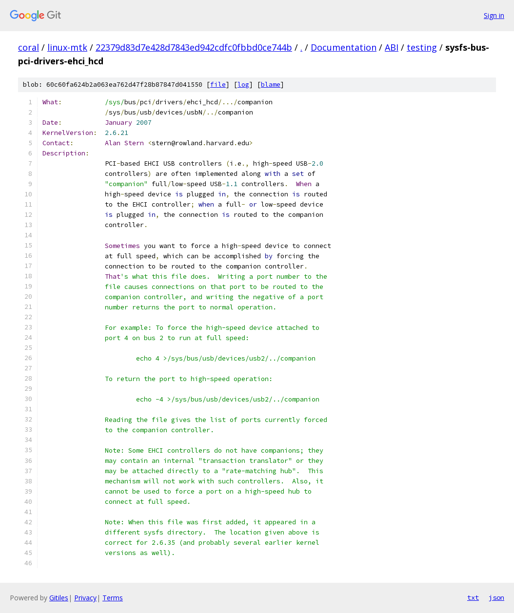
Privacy (85, 597)
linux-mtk (67, 47)
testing (422, 47)
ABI (391, 47)
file (218, 84)
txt (473, 597)
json (496, 597)
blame (270, 84)
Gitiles (58, 597)
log (243, 84)
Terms (112, 597)
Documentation (343, 47)
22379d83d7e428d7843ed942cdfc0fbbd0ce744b (194, 47)
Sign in (494, 15)
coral (28, 47)
